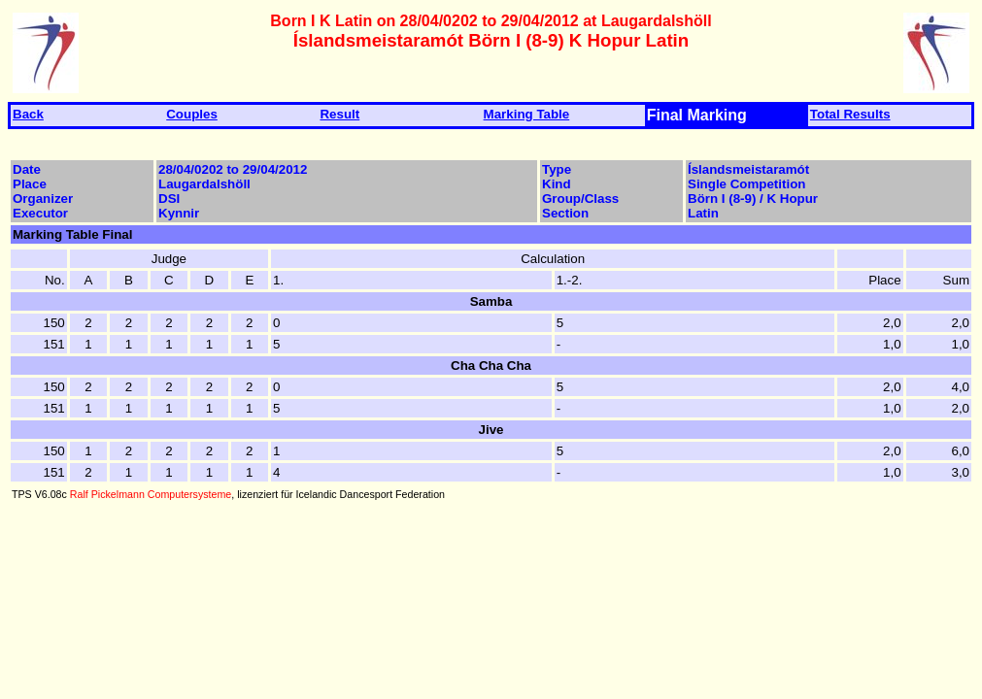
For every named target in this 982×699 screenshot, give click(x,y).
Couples (192, 114)
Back (28, 114)
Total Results (850, 114)
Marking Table (527, 114)
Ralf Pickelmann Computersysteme (150, 494)
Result (339, 114)
